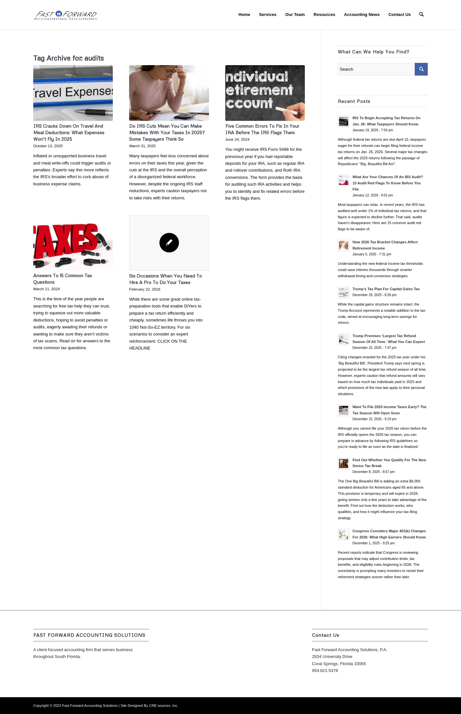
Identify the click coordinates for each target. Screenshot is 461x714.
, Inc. (163, 705)
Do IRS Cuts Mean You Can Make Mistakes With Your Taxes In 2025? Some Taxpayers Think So (166, 132)
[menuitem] (244, 14)
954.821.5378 (325, 670)
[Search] (421, 14)
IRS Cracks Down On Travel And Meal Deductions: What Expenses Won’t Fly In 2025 (68, 132)
